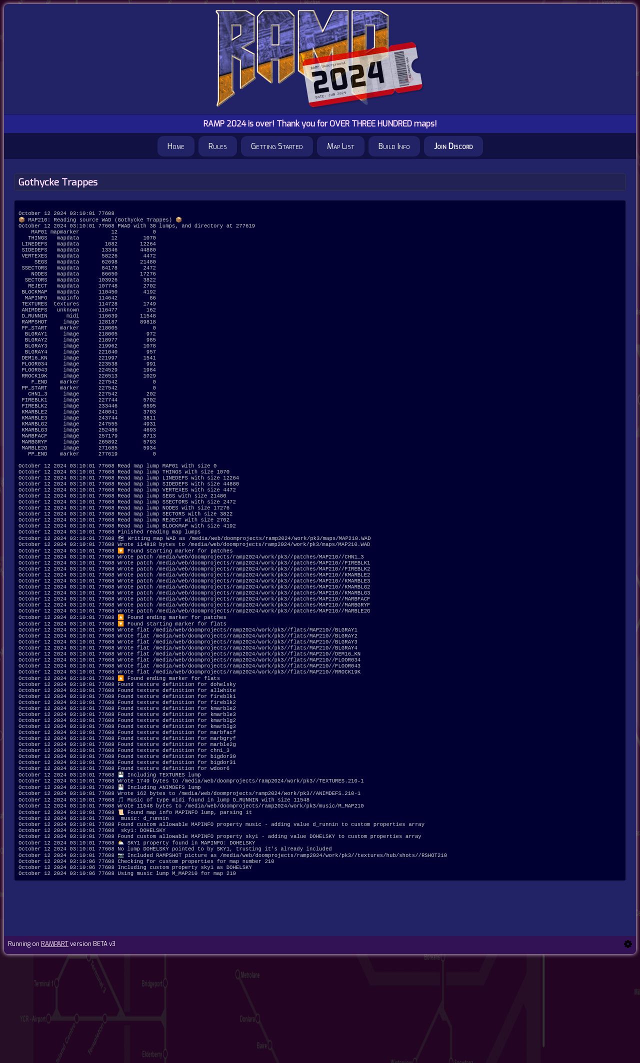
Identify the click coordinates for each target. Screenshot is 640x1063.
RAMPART (54, 1049)
